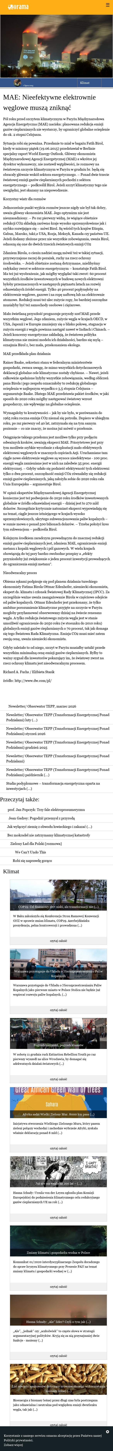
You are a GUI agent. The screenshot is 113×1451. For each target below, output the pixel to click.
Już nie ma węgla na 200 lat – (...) (58, 1183)
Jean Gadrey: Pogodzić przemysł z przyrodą (42, 818)
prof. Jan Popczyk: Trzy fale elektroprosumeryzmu (46, 810)
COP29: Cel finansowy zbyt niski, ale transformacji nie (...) (58, 906)
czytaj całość (58, 940)
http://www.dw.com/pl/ (33, 681)
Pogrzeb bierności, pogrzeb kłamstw (58, 1045)
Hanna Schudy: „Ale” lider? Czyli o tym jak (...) (58, 1321)
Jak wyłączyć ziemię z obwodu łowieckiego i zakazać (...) (49, 827)
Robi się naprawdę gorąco (32, 861)
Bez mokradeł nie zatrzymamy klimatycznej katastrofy (48, 835)
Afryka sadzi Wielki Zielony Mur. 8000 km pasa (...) (58, 1114)
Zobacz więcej (13, 1445)
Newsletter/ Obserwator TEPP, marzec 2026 (42, 706)
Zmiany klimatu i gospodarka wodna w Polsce (58, 1252)
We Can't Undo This (30, 852)
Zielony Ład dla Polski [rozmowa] (36, 844)
